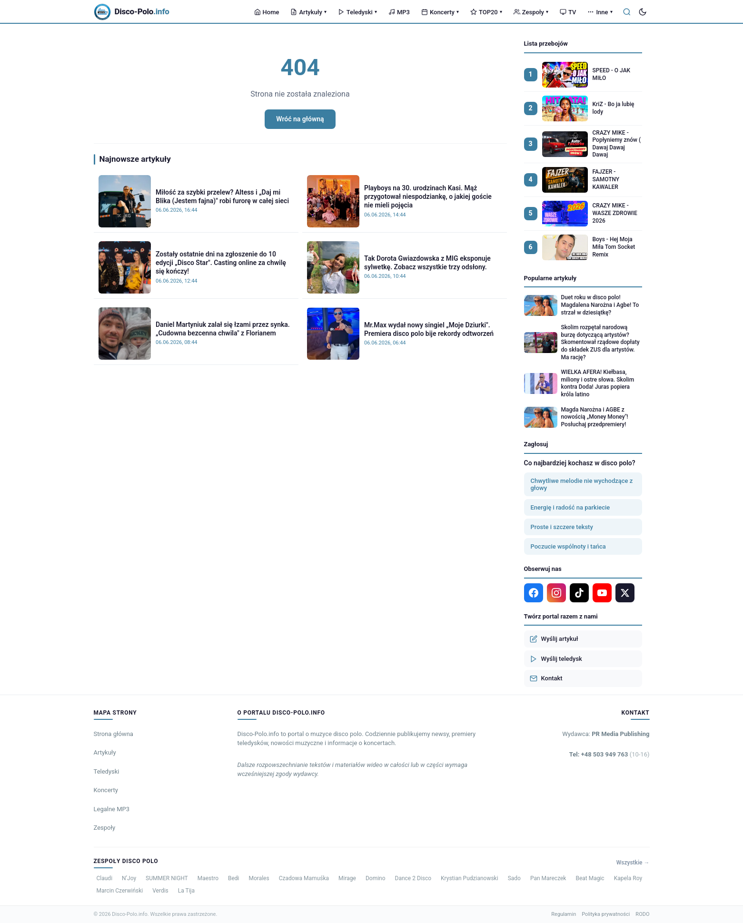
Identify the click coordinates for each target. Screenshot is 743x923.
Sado (514, 878)
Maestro (208, 878)
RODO (642, 914)
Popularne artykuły (550, 278)
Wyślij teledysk (556, 659)
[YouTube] (602, 592)
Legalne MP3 (112, 809)
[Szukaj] (626, 12)
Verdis (160, 890)
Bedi (233, 878)
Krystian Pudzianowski (469, 878)
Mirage (347, 878)
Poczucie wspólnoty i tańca (568, 546)
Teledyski (357, 12)
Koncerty (440, 12)
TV (568, 12)
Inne (599, 12)
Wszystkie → (633, 862)
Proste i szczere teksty (562, 526)
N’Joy (129, 878)
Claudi (105, 878)
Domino (376, 878)
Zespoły (531, 12)
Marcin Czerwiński (120, 890)
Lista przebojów (546, 43)
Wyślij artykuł (554, 639)
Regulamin (563, 914)
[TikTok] (579, 592)
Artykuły (308, 12)
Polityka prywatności (606, 914)
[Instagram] (556, 592)
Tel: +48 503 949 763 (609, 754)
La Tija (186, 890)
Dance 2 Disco (413, 878)
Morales (259, 878)
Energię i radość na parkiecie (570, 507)
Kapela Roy (628, 878)
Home (266, 12)
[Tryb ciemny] (642, 11)
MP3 (399, 12)
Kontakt (546, 678)
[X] (624, 592)
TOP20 (486, 12)
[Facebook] (533, 592)
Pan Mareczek (548, 878)
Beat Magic (589, 878)
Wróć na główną (300, 119)
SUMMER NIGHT (167, 878)
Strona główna (113, 733)
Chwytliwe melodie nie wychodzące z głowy (582, 484)
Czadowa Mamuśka (304, 878)
